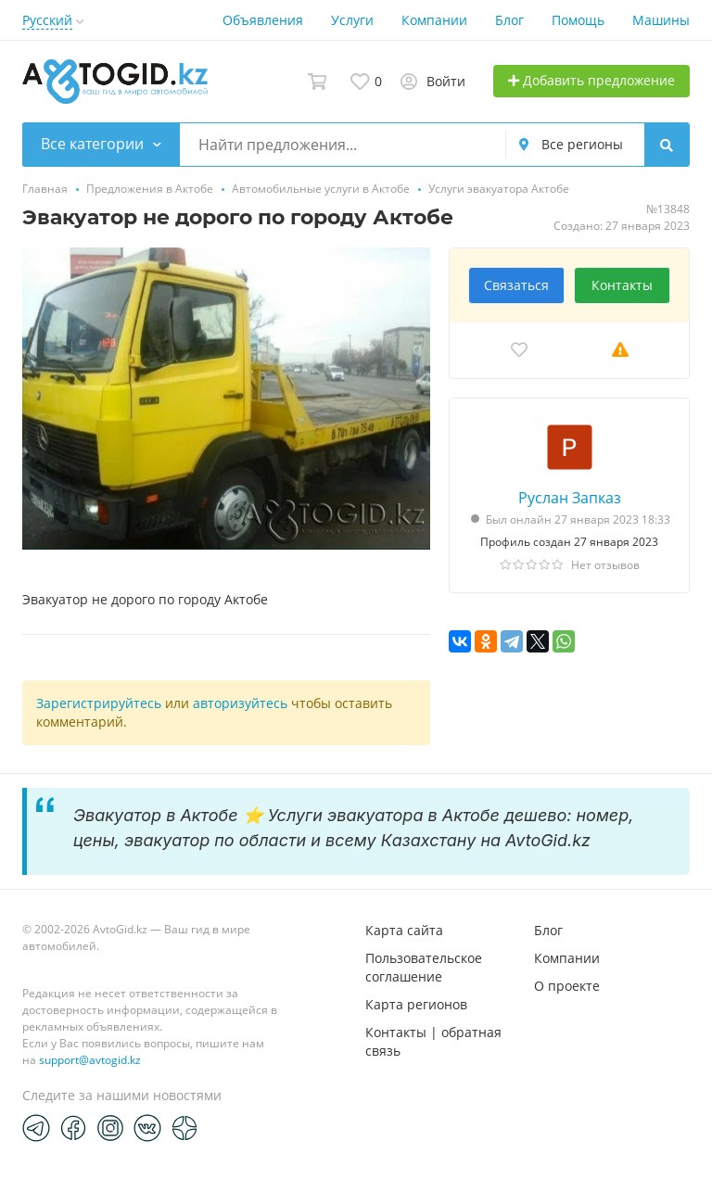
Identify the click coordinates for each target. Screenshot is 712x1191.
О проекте (567, 986)
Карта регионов (416, 1004)
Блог (509, 20)
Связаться (516, 285)
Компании (434, 20)
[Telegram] (36, 1127)
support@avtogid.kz (90, 1060)
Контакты (622, 285)
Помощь (578, 20)
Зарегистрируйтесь (98, 703)
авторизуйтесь (240, 703)
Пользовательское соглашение (423, 967)
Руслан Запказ (569, 498)
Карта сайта (404, 930)
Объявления (262, 20)
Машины (661, 20)
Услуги (352, 20)
